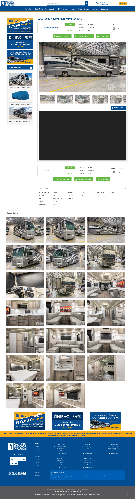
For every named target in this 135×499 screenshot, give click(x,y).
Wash (37, 459)
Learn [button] (73, 9)
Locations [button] (104, 9)
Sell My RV (39, 9)
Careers (37, 475)
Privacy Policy (55, 495)
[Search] (66, 3)
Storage (37, 456)
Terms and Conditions (42, 495)
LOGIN (123, 3)
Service (37, 453)
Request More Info (61, 36)
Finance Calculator (83, 36)
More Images (117, 108)
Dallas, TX (87, 444)
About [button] (95, 9)
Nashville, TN (61, 458)
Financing (37, 466)
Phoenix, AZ (87, 458)
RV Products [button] (50, 9)
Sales (37, 450)
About (37, 469)
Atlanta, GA (61, 444)
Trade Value (102, 36)
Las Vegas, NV (114, 444)
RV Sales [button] (28, 9)
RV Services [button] (62, 9)
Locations (37, 472)
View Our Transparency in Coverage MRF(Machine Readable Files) (80, 495)
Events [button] (86, 9)
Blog (80, 9)
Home (37, 446)
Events (37, 463)
